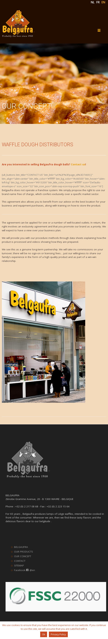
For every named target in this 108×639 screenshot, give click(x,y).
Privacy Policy (58, 634)
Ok (43, 634)
